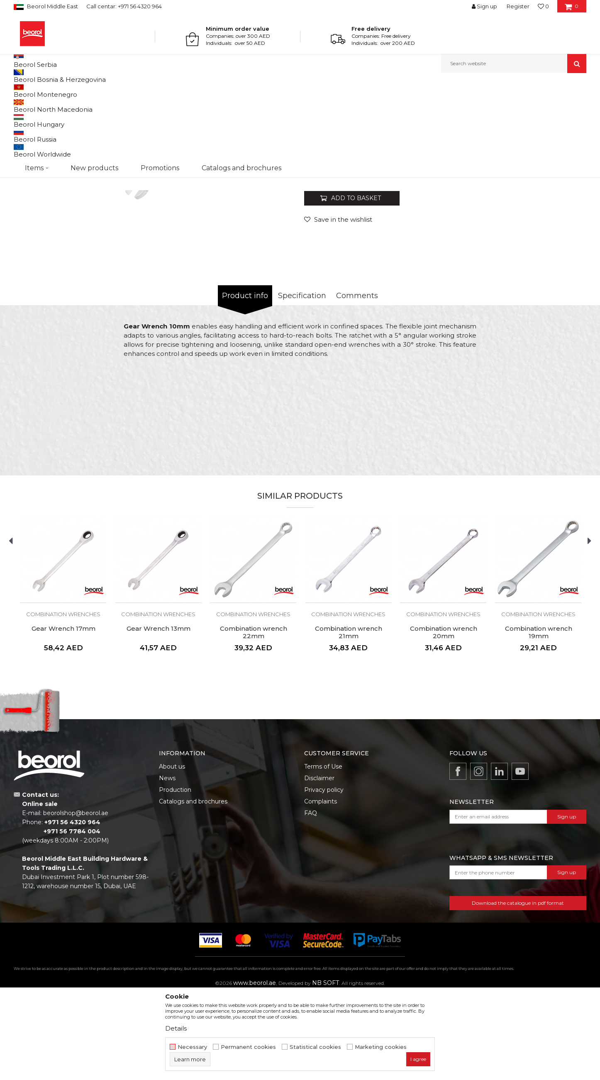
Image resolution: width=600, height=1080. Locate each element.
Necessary (192, 1047)
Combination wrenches (162, 91)
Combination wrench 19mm (538, 717)
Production (175, 875)
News (167, 863)
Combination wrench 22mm (253, 717)
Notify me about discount (551, 253)
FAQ (310, 898)
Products (45, 91)
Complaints (320, 887)
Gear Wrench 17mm (63, 714)
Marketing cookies (381, 1047)
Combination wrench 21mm (348, 717)
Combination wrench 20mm (443, 717)
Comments (357, 381)
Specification (302, 381)
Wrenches (116, 91)
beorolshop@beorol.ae (75, 898)
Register (518, 6)
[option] (49, 141)
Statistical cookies (315, 1047)
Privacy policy (324, 875)
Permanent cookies (248, 1047)
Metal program (80, 91)
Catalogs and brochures (193, 887)
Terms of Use (323, 852)
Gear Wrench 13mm (158, 714)
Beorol (21, 91)
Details (176, 1028)
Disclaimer (319, 863)
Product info (245, 381)
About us (172, 852)
